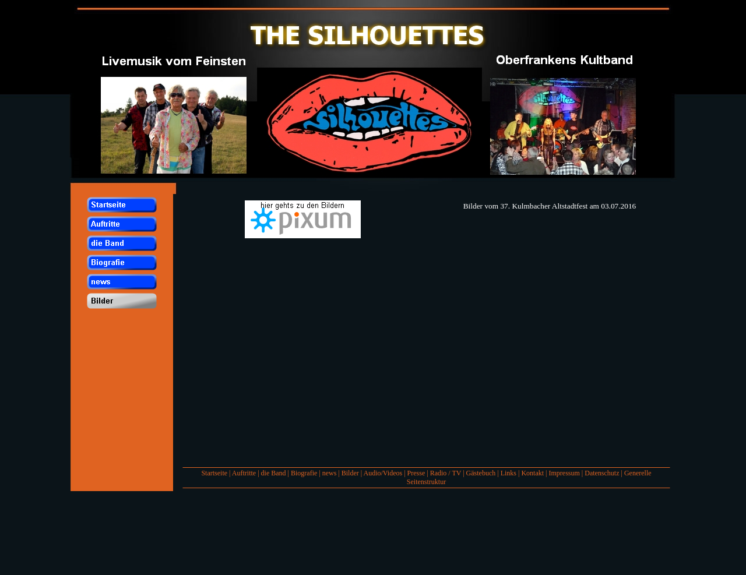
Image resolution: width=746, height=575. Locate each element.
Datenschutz (602, 473)
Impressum (563, 473)
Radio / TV (446, 473)
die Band (273, 473)
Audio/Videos (383, 473)
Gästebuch (481, 473)
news (329, 473)
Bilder (350, 473)
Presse (416, 473)
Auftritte (244, 473)
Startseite (214, 473)
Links (508, 473)
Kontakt (532, 473)
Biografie (304, 473)
